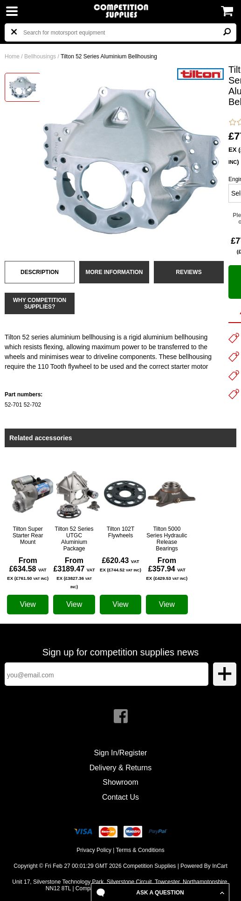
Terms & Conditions (140, 850)
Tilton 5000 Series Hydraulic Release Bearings (166, 539)
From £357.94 (166, 568)
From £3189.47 (74, 572)
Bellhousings (40, 56)
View (28, 604)
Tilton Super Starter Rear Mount (28, 535)
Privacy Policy (93, 850)
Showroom (120, 782)
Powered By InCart (203, 866)
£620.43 (120, 564)
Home (12, 56)
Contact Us (120, 797)
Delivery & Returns (120, 768)
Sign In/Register (120, 753)
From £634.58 (27, 568)
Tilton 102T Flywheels (121, 532)
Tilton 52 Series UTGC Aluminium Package (74, 539)
